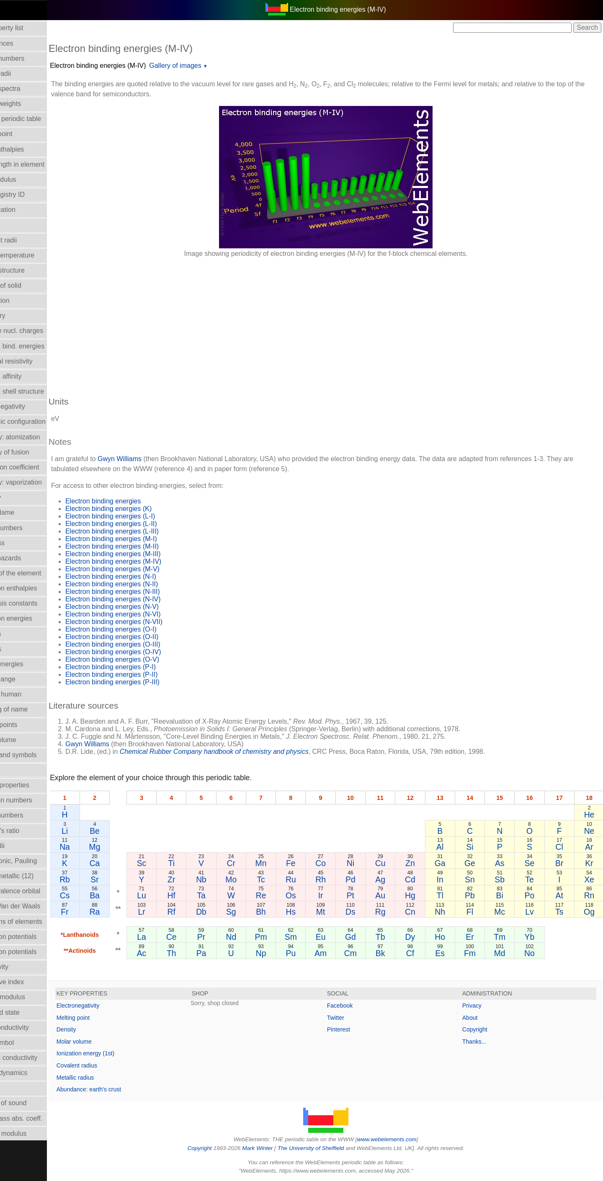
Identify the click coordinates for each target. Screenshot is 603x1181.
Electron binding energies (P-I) (139, 666)
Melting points (25, 724)
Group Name (24, 512)
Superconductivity (31, 1027)
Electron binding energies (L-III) (140, 531)
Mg (120, 846)
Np (279, 953)
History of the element (37, 573)
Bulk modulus (25, 179)
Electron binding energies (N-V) (140, 606)
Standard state (26, 1012)
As (505, 863)
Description (21, 300)
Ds (364, 911)
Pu (307, 953)
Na (92, 846)
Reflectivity (21, 966)
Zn (420, 863)
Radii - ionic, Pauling (35, 860)
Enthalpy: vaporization (37, 482)
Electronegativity (29, 406)
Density (95, 1029)
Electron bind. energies (39, 346)
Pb (477, 895)
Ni (364, 863)
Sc (166, 863)
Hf (194, 895)
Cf (420, 953)
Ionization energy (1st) (114, 1053)
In (448, 879)
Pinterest (352, 1029)
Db (222, 911)
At (561, 895)
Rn (590, 895)
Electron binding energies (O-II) (140, 636)
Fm (477, 953)
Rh (335, 879)
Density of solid (27, 285)
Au (392, 895)
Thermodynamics (30, 1072)
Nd (251, 936)
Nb (222, 879)
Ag (392, 879)
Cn (420, 911)
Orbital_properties (31, 785)
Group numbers (28, 527)
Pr (223, 936)
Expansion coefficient (36, 467)
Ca (121, 863)
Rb (92, 879)
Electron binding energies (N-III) (141, 591)
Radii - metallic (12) (33, 875)
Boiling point (23, 133)
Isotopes (17, 648)
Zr (194, 879)
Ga (448, 863)
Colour (14, 224)
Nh (448, 911)
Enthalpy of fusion (31, 452)
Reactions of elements (38, 921)
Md (505, 953)
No (533, 953)
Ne (590, 830)
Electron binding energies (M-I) (140, 538)
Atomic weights (27, 103)
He (590, 814)
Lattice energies (28, 664)
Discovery (19, 315)
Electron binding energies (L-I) (138, 516)
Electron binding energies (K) (137, 508)
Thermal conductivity (35, 1057)
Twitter (349, 1017)
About (477, 1017)
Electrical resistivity (33, 361)
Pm (279, 936)
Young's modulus (30, 1133)
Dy (420, 936)
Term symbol (24, 1042)
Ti (194, 863)
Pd (364, 879)
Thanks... (481, 1041)
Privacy (479, 1005)
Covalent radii (25, 240)
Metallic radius (103, 1077)
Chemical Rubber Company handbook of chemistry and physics (242, 751)
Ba (121, 895)
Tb (392, 936)
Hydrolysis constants (35, 603)
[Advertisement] (328, 323)
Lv (533, 911)
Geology (17, 497)
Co (335, 863)
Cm (364, 953)
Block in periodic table (37, 118)
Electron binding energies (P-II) (140, 674)
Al (448, 846)
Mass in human (27, 694)
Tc (279, 879)
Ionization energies (33, 618)
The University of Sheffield (326, 1148)
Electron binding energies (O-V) (141, 659)
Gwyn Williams (148, 458)
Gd (363, 936)
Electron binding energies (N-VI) (141, 614)
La (166, 936)
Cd (420, 879)
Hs (307, 911)
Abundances (23, 43)
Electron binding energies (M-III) (141, 553)
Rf (194, 911)
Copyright (482, 1029)
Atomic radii (22, 73)
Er (477, 936)
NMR (12, 770)
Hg (420, 895)
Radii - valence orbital (37, 891)
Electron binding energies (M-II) (140, 546)
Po (533, 895)
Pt (364, 895)
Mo (250, 879)
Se (533, 863)
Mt (335, 911)
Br (562, 863)
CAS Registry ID (29, 194)
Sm (307, 936)
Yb (533, 936)
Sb (505, 879)
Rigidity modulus (29, 996)
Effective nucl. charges (38, 330)
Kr (590, 863)
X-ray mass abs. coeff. (38, 1118)
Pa (223, 953)
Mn (279, 863)
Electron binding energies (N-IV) (141, 599)
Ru (307, 879)
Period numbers (28, 815)
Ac (166, 953)
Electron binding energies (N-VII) (142, 621)
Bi (505, 895)
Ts (562, 911)
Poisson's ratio (26, 830)
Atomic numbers (29, 58)
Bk (392, 953)
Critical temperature (34, 255)
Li (92, 830)
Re (279, 895)
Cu (392, 863)
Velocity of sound (30, 1102)
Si (476, 846)
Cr (251, 863)
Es (449, 953)
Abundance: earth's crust (117, 1089)
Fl (477, 911)
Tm (505, 936)
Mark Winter (271, 1148)
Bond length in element (39, 164)
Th (194, 953)
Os (307, 895)
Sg (251, 911)
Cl (561, 846)
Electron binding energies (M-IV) (126, 65)
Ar (590, 846)
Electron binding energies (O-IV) (142, 651)
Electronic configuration (39, 421)
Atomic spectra (27, 88)
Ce (194, 936)
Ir (335, 895)
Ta (222, 895)
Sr (121, 879)
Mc (505, 911)
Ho (448, 936)
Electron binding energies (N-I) (139, 576)
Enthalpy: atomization (37, 437)
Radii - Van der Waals (37, 906)
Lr (166, 911)
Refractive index (29, 981)
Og (590, 911)
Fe (307, 863)
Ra (121, 911)
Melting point (101, 1017)
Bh (279, 911)
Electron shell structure (39, 391)
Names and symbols (35, 754)
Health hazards (27, 558)
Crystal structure (29, 270)
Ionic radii (19, 845)
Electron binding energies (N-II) (140, 584)
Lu (166, 895)
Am (336, 953)
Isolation (17, 633)
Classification (24, 209)
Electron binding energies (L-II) (140, 523)
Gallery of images (204, 65)
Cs (93, 895)
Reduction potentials (35, 936)
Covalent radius (105, 1065)
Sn (477, 879)
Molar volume (25, 739)
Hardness (19, 543)
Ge (477, 863)
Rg (392, 911)
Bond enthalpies (29, 149)
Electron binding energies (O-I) (139, 629)
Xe (590, 879)
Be (121, 830)
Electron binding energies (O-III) (141, 644)
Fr (92, 911)
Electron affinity (27, 376)
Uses (12, 1087)
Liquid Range (24, 679)
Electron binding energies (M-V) (141, 568)
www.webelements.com (401, 1139)
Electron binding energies (132, 501)
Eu (336, 936)
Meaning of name (31, 709)
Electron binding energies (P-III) (141, 682)
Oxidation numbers (33, 800)
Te (533, 879)
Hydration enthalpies (35, 588)
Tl (448, 895)
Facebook (354, 1005)
